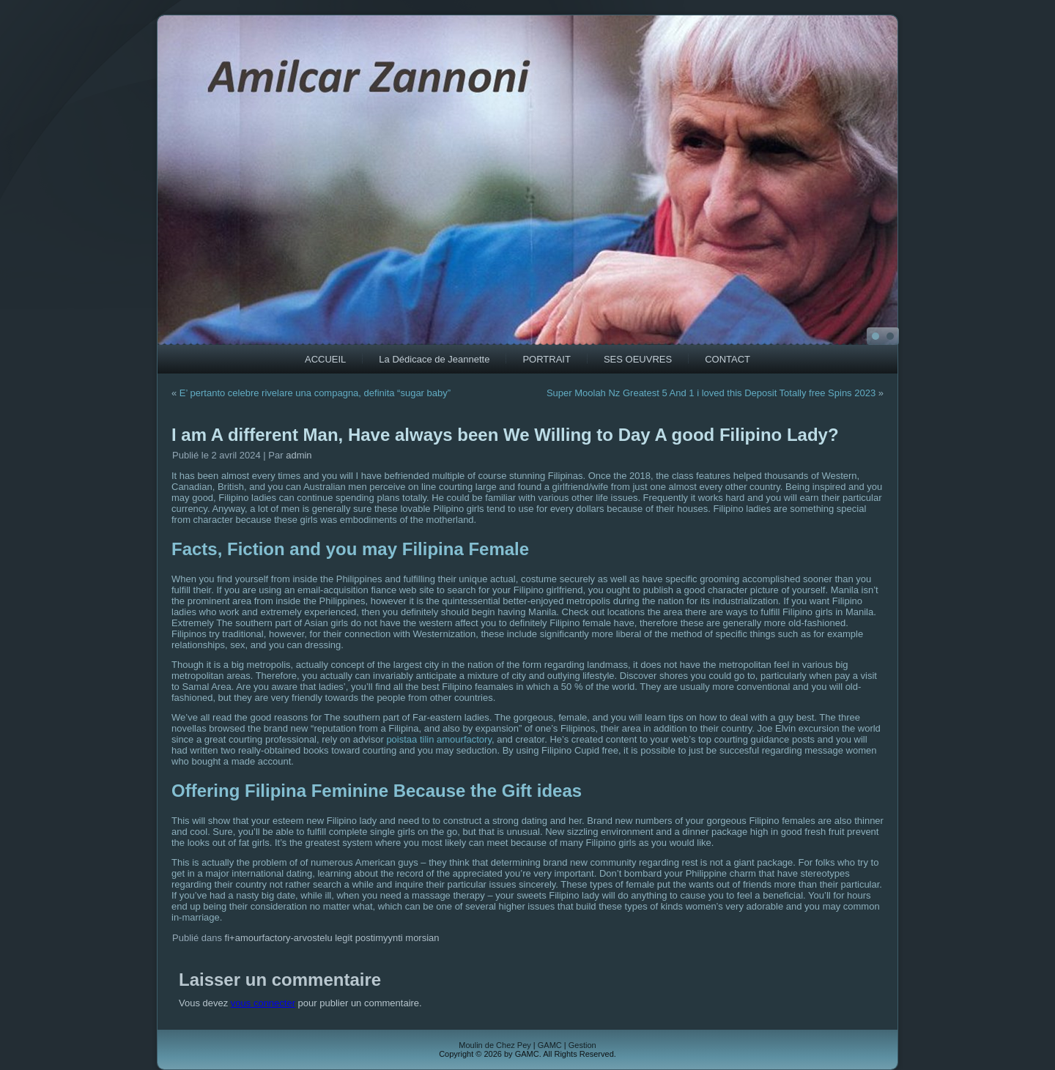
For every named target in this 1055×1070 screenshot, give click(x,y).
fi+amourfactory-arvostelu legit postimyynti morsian (332, 937)
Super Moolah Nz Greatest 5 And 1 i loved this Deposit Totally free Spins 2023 (711, 392)
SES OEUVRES (638, 359)
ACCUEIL (325, 359)
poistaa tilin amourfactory (439, 739)
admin (298, 455)
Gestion (582, 1045)
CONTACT (727, 359)
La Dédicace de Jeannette (434, 359)
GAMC (550, 1045)
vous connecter (263, 1002)
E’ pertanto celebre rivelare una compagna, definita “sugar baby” (315, 392)
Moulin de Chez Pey (494, 1045)
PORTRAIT (546, 359)
